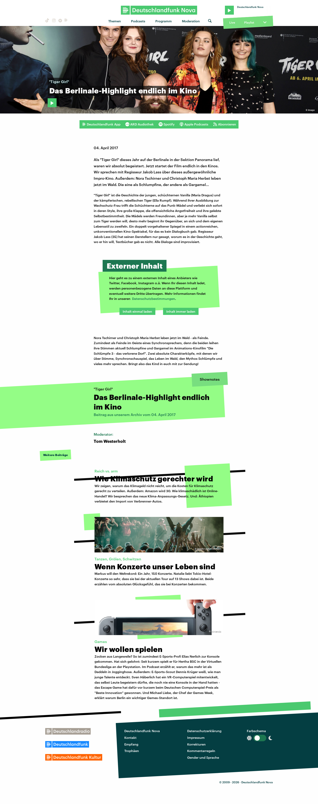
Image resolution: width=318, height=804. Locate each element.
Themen (114, 21)
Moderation (191, 21)
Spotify (167, 124)
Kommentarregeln (201, 751)
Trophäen (131, 751)
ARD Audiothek (139, 124)
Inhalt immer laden (180, 311)
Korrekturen (196, 744)
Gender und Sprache (203, 757)
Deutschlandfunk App (101, 124)
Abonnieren (224, 124)
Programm (163, 21)
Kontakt (130, 737)
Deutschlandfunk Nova (142, 731)
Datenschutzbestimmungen (153, 298)
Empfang (131, 744)
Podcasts (138, 21)
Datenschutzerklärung (204, 731)
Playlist (249, 22)
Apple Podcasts (193, 124)
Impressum (196, 737)
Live (232, 22)
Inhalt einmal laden (137, 311)
